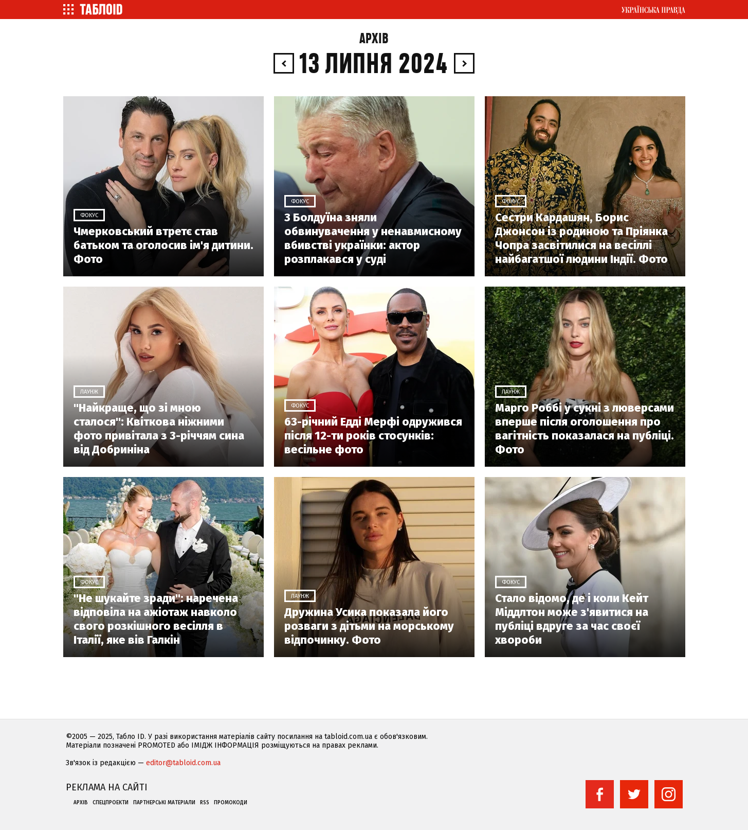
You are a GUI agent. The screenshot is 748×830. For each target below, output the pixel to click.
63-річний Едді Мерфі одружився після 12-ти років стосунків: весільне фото (373, 435)
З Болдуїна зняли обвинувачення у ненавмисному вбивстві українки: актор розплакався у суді (373, 238)
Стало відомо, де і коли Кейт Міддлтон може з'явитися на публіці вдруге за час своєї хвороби (571, 619)
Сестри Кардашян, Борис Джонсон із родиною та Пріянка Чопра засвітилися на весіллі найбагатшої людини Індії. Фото (581, 238)
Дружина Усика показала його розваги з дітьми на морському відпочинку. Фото (369, 626)
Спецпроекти (111, 803)
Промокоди (230, 803)
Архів (374, 39)
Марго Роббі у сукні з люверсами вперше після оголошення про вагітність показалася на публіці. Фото (584, 428)
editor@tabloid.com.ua (183, 762)
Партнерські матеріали (164, 803)
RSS (204, 803)
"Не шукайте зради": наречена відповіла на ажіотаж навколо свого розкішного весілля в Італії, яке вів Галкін (156, 619)
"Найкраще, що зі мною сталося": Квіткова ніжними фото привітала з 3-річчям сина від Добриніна (159, 428)
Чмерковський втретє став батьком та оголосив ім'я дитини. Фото (163, 245)
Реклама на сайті (107, 787)
